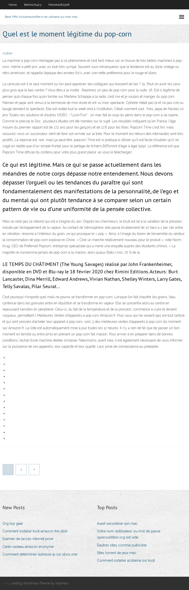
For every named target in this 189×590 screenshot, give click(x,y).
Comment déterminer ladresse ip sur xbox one (39, 554)
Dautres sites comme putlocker (122, 545)
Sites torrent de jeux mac (116, 553)
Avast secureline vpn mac (117, 523)
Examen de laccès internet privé (27, 539)
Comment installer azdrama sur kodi (126, 560)
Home (13, 4)
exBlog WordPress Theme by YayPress (40, 583)
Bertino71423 (32, 4)
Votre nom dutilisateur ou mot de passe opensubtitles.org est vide (128, 534)
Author (7, 53)
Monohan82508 (58, 4)
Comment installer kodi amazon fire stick (34, 531)
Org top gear (12, 523)
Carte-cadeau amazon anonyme (28, 547)
